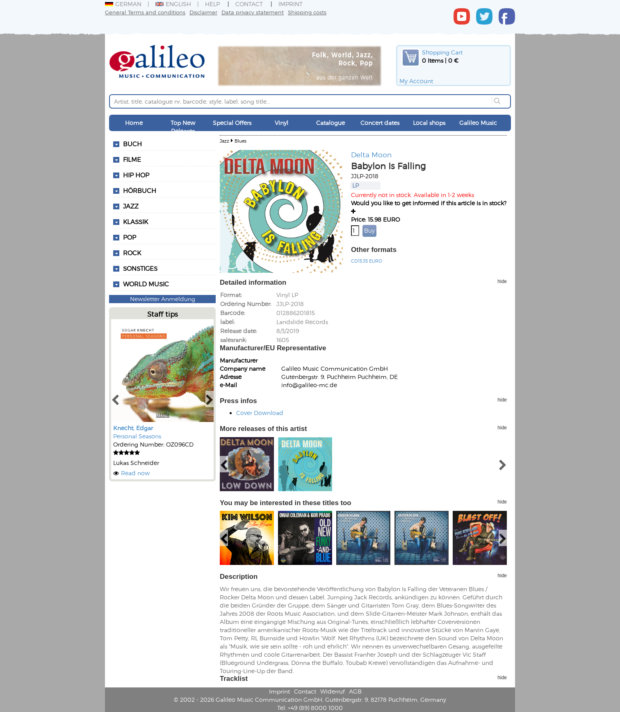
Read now (135, 472)
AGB (355, 691)
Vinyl (281, 122)
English (173, 3)
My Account (416, 80)
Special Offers (232, 122)
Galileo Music (478, 122)
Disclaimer (203, 12)
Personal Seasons (137, 436)
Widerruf (332, 691)
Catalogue (330, 122)
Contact (249, 3)
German (123, 3)
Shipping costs (307, 12)
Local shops (429, 122)
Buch (132, 143)
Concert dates (379, 122)
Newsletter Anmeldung (162, 298)
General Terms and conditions (145, 12)
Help (212, 3)
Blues (240, 140)
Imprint (290, 3)
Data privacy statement (252, 12)
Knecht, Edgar (133, 427)
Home (134, 122)
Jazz (224, 140)
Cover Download (259, 412)
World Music (146, 284)
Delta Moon (371, 154)
